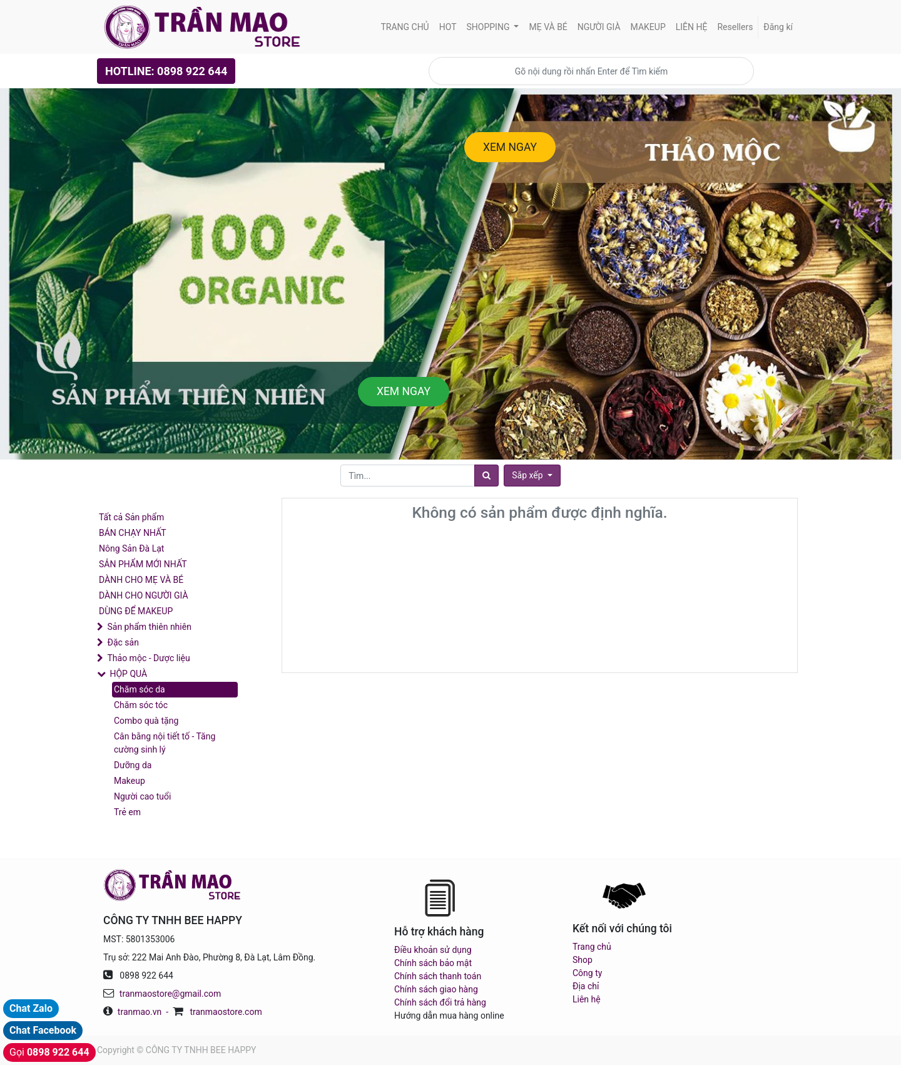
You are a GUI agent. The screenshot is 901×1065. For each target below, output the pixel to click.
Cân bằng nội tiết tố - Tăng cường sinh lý (164, 742)
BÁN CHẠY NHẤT (132, 533)
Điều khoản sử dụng (433, 950)
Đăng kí (778, 27)
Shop (583, 960)
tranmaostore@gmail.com (170, 994)
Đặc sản (122, 642)
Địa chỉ (586, 986)
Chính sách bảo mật (433, 963)
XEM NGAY (510, 147)
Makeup (129, 781)
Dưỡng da (132, 765)
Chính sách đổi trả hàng (440, 1002)
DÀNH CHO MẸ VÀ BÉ (141, 580)
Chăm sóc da (139, 689)
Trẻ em (127, 812)
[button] (532, 475)
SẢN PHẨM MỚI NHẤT (143, 564)
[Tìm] (486, 475)
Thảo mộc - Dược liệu (148, 658)
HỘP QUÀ (128, 674)
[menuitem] (404, 27)
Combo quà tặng (146, 721)
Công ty (587, 973)
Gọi (49, 1052)
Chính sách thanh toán (437, 976)
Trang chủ (592, 947)
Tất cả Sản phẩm (131, 517)
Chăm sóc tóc (141, 705)
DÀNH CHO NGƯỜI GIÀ (143, 595)
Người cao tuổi (142, 796)
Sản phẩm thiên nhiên (149, 627)
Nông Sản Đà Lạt (131, 548)
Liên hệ (587, 999)
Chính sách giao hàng (436, 989)
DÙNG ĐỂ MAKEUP (136, 611)
